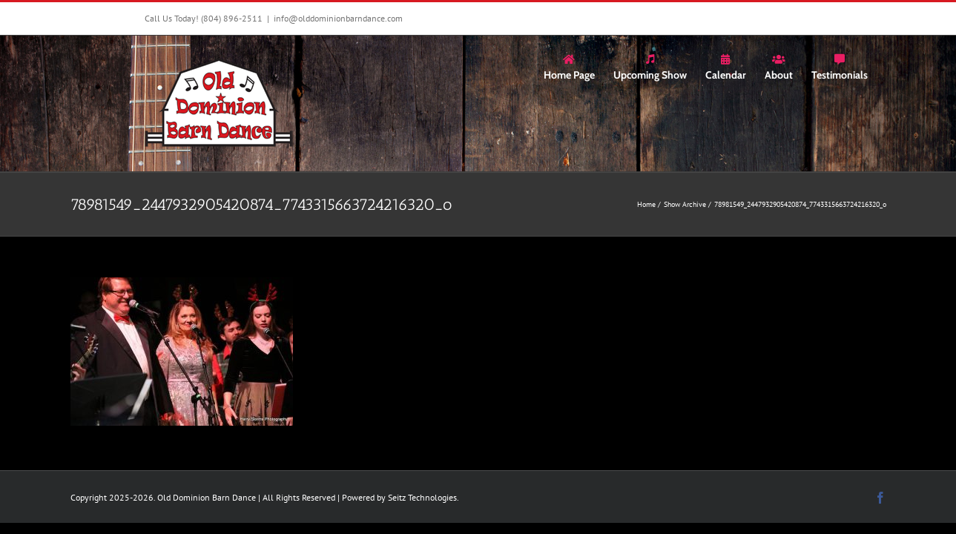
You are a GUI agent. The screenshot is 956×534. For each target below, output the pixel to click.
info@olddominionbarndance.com (338, 18)
